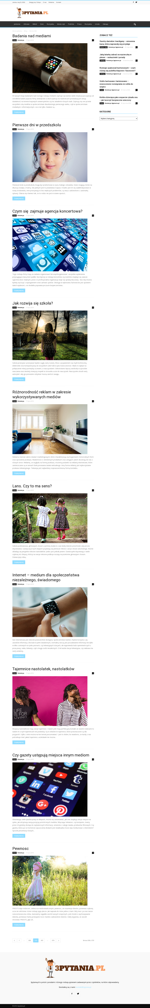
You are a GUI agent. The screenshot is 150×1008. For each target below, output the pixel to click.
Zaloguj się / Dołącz (35, 2)
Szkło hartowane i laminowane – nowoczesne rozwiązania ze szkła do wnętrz (116, 84)
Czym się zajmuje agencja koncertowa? (47, 211)
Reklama (51, 2)
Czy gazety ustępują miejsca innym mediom (50, 755)
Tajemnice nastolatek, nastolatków (43, 669)
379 (53, 940)
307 (42, 940)
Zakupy (105, 24)
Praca (79, 24)
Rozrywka (50, 24)
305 (29, 940)
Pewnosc (20, 848)
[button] (135, 24)
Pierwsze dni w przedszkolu (36, 125)
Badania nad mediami (31, 36)
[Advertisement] (95, 12)
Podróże (71, 24)
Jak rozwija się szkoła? (32, 303)
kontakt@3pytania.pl (83, 987)
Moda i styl (61, 24)
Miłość (35, 24)
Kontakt (58, 2)
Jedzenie (17, 24)
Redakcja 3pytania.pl (116, 47)
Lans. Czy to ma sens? (32, 486)
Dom (42, 24)
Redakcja (21, 40)
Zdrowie (26, 24)
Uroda (97, 24)
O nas (44, 2)
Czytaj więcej (18, 112)
